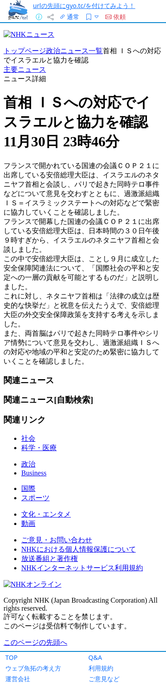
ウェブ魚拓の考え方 (33, 668)
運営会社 (17, 678)
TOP (11, 657)
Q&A (95, 657)
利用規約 (101, 668)
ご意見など (104, 678)
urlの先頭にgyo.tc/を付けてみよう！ (84, 5)
